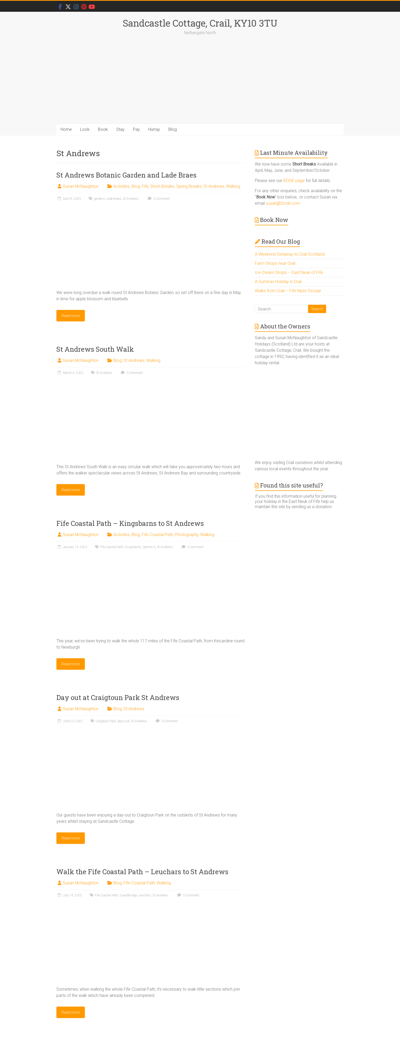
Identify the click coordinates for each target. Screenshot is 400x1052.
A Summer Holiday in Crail (278, 281)
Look (85, 129)
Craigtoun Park (106, 721)
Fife (145, 186)
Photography (186, 534)
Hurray (154, 129)
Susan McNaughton (80, 186)
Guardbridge (128, 895)
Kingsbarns (133, 547)
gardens (99, 199)
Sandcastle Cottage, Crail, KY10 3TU (200, 23)
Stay (120, 129)
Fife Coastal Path (157, 534)
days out (123, 721)
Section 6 (149, 547)
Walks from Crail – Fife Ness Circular (288, 290)
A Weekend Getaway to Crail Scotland (290, 254)
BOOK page (294, 180)
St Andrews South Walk (95, 349)
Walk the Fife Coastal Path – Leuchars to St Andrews (142, 871)
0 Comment (158, 199)
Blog (172, 129)
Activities (121, 186)
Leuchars (144, 895)
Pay (136, 129)
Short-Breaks (162, 186)
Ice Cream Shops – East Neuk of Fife (289, 272)
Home (66, 129)
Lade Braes (114, 199)
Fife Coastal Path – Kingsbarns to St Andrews (130, 523)
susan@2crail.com (283, 203)
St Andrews (213, 186)
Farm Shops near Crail (275, 263)
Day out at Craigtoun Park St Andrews (117, 697)
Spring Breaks (189, 186)
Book (103, 129)
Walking (233, 186)
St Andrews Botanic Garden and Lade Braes (126, 175)
